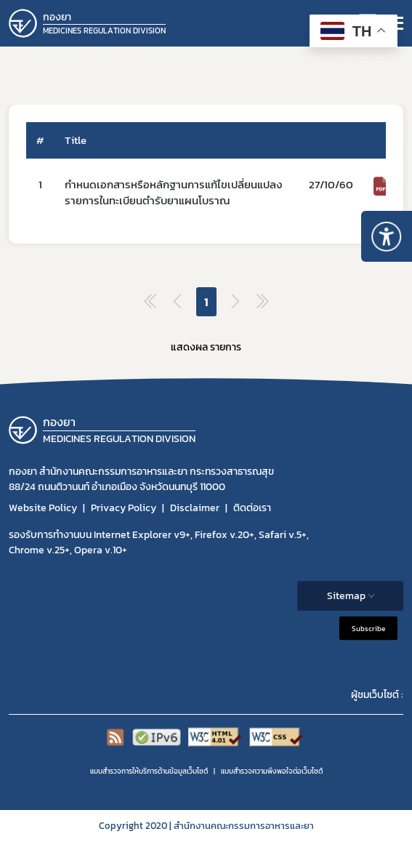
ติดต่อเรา (252, 508)
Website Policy (43, 508)
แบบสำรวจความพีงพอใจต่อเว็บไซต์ (272, 771)
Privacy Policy (123, 508)
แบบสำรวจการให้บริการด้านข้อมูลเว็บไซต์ (149, 771)
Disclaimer (194, 508)
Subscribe (368, 628)
